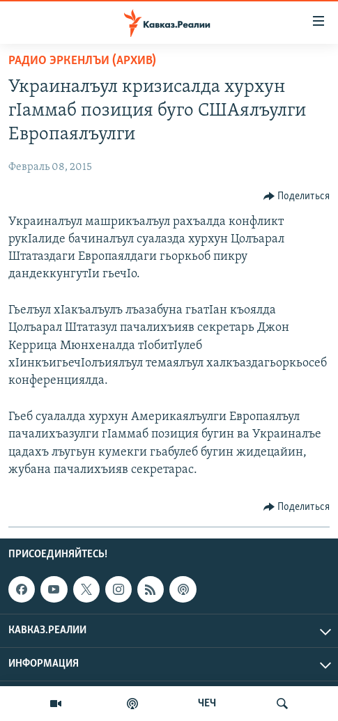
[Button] (296, 196)
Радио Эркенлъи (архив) (82, 61)
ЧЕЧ (207, 703)
